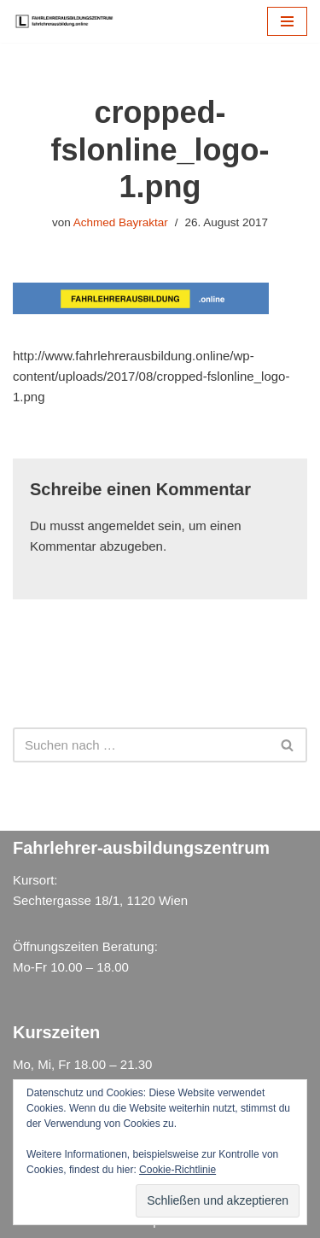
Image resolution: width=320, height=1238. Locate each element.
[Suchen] (141, 744)
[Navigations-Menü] (287, 21)
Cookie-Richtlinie (177, 1170)
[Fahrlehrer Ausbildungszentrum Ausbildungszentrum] (68, 21)
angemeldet (121, 525)
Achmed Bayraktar (120, 222)
